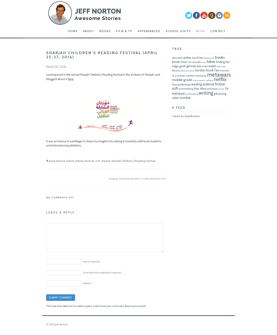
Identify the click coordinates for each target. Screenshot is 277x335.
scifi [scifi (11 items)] (175, 88)
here (71, 79)
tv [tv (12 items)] (227, 88)
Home (73, 31)
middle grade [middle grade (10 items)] (182, 80)
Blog (200, 31)
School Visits (178, 31)
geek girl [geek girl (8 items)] (184, 66)
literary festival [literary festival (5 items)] (187, 70)
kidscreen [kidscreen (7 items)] (202, 66)
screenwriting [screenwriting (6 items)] (186, 88)
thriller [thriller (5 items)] (221, 89)
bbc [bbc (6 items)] (201, 57)
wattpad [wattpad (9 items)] (178, 93)
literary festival (84, 161)
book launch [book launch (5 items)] (209, 58)
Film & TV (124, 31)
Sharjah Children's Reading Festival (133, 161)
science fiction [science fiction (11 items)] (214, 84)
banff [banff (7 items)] (195, 58)
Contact (217, 31)
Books (105, 31)
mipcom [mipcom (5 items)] (201, 80)
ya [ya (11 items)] (216, 93)
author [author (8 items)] (187, 58)
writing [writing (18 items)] (206, 93)
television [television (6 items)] (212, 88)
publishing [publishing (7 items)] (184, 84)
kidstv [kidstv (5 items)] (219, 66)
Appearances (149, 31)
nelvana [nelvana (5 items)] (209, 80)
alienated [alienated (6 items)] (177, 57)
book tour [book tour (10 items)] (179, 62)
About (88, 31)
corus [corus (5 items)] (203, 62)
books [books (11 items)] (220, 57)
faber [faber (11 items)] (211, 61)
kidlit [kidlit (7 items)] (193, 66)
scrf (97, 161)
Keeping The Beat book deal (124, 178)
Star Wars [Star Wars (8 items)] (200, 88)
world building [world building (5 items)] (191, 94)
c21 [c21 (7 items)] (189, 62)
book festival (57, 161)
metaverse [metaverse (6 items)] (201, 75)
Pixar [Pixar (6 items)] (174, 84)
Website (87, 283)
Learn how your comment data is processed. (119, 306)
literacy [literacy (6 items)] (176, 70)
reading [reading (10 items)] (196, 84)
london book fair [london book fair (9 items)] (207, 70)
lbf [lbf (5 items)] (224, 66)
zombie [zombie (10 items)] (185, 97)
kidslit (70, 161)
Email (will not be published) (102, 272)
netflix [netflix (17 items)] (220, 79)
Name (91, 261)
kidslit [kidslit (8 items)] (212, 66)
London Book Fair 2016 (153, 178)
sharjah (105, 161)
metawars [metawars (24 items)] (219, 74)
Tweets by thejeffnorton (186, 116)
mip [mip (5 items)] (195, 80)
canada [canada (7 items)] (196, 62)
